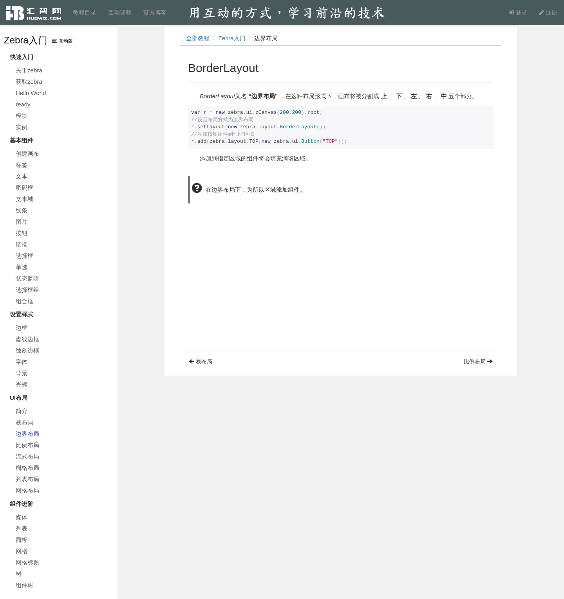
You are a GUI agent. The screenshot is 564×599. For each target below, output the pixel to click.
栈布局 (24, 422)
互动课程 (120, 12)
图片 (21, 221)
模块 (21, 115)
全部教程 (198, 38)
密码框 (24, 187)
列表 (21, 528)
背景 (21, 373)
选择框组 (27, 289)
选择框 (24, 255)
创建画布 (27, 153)
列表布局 (27, 479)
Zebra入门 (25, 40)
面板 (21, 539)
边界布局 (27, 433)
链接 (21, 244)
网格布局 (27, 490)
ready (23, 104)
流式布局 (27, 456)
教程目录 (84, 12)
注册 (548, 12)
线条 (21, 210)
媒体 (21, 517)
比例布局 (27, 445)
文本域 (24, 199)
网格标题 (27, 562)
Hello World (31, 93)
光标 (21, 384)
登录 (518, 12)
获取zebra (29, 81)
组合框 (24, 301)
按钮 (21, 233)
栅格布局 (27, 467)
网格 (21, 551)
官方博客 (155, 12)
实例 (21, 127)
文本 (21, 176)
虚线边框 (27, 339)
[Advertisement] (340, 296)
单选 (21, 267)
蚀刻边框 (27, 350)
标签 (21, 165)
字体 (21, 361)
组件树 (24, 585)
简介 (21, 411)
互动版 (62, 41)
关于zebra (29, 70)
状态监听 (27, 278)
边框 (21, 327)
